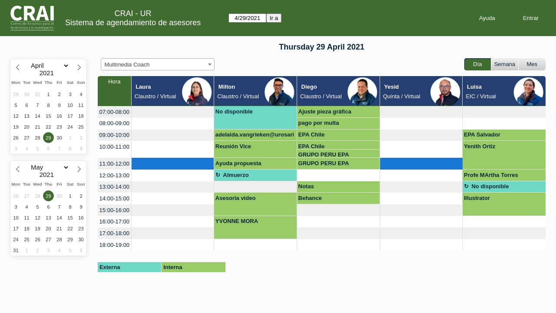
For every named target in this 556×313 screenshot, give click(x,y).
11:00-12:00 (114, 163)
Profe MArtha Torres (491, 175)
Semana (504, 64)
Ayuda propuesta (238, 163)
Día (477, 64)
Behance (310, 198)
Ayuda (487, 18)
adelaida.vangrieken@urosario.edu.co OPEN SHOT (254, 136)
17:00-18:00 (114, 233)
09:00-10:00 (114, 135)
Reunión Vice (233, 146)
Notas (306, 186)
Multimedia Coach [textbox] (127, 64)
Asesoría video (235, 198)
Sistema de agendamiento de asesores (133, 22)
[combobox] (158, 64)
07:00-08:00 (114, 112)
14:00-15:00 (114, 198)
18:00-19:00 (114, 245)
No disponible (234, 111)
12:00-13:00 (114, 175)
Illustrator (477, 198)
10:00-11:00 (114, 146)
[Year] (49, 73)
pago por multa (318, 123)
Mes (532, 64)
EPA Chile (311, 134)
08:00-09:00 (114, 123)
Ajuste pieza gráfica (324, 111)
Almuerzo (235, 175)
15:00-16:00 (114, 210)
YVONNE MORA (236, 221)
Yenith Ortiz (479, 146)
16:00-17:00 (114, 221)
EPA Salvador (482, 134)
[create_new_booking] (173, 112)
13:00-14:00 (114, 186)
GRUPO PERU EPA (323, 154)
